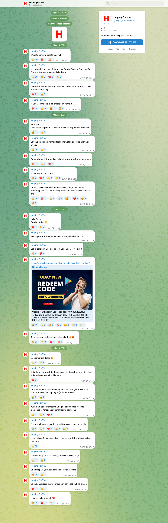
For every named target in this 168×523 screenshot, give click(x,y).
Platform (132, 49)
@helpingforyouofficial (124, 20)
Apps (124, 49)
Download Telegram (122, 42)
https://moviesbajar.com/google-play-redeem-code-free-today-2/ (61, 263)
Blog (117, 49)
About (110, 49)
